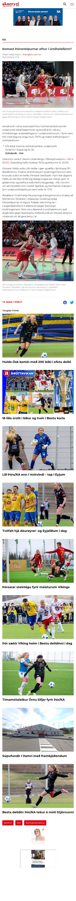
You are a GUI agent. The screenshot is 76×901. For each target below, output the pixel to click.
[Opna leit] (65, 4)
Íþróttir (8, 822)
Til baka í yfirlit (12, 302)
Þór (19, 822)
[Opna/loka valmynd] (72, 4)
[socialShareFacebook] (65, 303)
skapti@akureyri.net (32, 54)
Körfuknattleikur (35, 822)
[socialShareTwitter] (72, 303)
